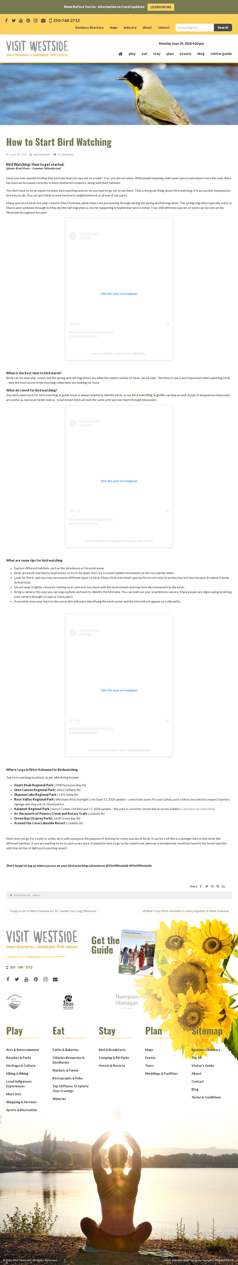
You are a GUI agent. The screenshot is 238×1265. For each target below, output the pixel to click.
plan (170, 53)
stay (157, 53)
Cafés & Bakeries (65, 1049)
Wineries (59, 1098)
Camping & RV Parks (114, 1057)
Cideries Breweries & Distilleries (68, 1060)
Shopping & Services (21, 1102)
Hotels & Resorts (112, 1065)
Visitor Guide (221, 53)
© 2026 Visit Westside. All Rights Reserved (30, 1260)
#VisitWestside (22, 895)
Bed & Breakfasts (112, 1049)
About (196, 1073)
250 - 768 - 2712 (21, 967)
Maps (149, 1049)
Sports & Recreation (21, 1109)
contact (164, 27)
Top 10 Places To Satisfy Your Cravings (70, 1088)
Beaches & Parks (18, 1057)
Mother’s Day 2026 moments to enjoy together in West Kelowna (185, 911)
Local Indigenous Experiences (19, 1083)
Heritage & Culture (21, 1065)
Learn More (160, 7)
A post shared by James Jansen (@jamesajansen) (119, 750)
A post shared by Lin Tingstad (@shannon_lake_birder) (119, 540)
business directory (89, 27)
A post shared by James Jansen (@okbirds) (119, 353)
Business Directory (205, 1049)
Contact (197, 1081)
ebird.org (61, 777)
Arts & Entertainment (22, 1049)
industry (130, 27)
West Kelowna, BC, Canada (208, 43)
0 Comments (66, 154)
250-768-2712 (66, 20)
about (147, 27)
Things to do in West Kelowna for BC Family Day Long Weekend (52, 911)
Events (150, 1057)
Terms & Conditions (206, 1097)
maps (114, 27)
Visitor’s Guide (202, 1065)
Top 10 (196, 1057)
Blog (201, 53)
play (132, 53)
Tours (149, 1065)
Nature (36, 895)
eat (144, 53)
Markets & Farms (65, 1070)
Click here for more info (197, 808)
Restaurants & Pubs (67, 1078)
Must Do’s (13, 1094)
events (185, 53)
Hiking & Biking (17, 1073)
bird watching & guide (148, 395)
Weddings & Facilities (161, 1073)
